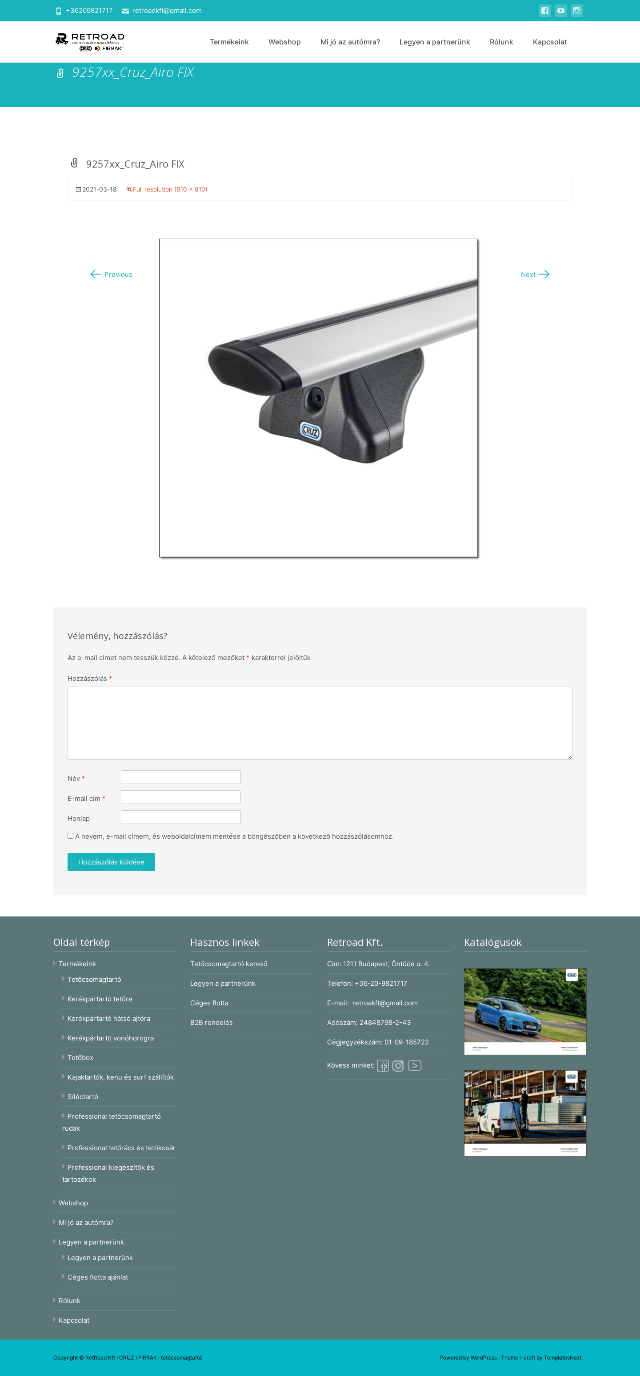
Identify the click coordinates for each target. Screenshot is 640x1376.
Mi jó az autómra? (350, 41)
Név (76, 778)
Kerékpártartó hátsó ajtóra (109, 1018)
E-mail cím (87, 798)
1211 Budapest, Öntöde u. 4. (386, 964)
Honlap (79, 818)
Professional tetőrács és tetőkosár (122, 1148)
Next (536, 274)
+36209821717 (89, 10)
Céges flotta (209, 1003)
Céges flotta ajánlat (98, 1277)
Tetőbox (80, 1057)
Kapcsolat (550, 41)
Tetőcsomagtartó (94, 979)
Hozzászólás (90, 678)
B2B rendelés (211, 1022)
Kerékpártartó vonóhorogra (111, 1038)
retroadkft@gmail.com (167, 10)
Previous (110, 274)
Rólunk (501, 41)
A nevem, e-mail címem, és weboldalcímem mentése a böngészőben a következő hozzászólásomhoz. (234, 836)
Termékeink (229, 41)
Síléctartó (83, 1096)
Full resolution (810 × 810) (170, 189)
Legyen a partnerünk (435, 41)
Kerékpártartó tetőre (100, 999)
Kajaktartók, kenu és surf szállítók (121, 1077)
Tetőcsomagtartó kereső (229, 964)
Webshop (284, 41)
